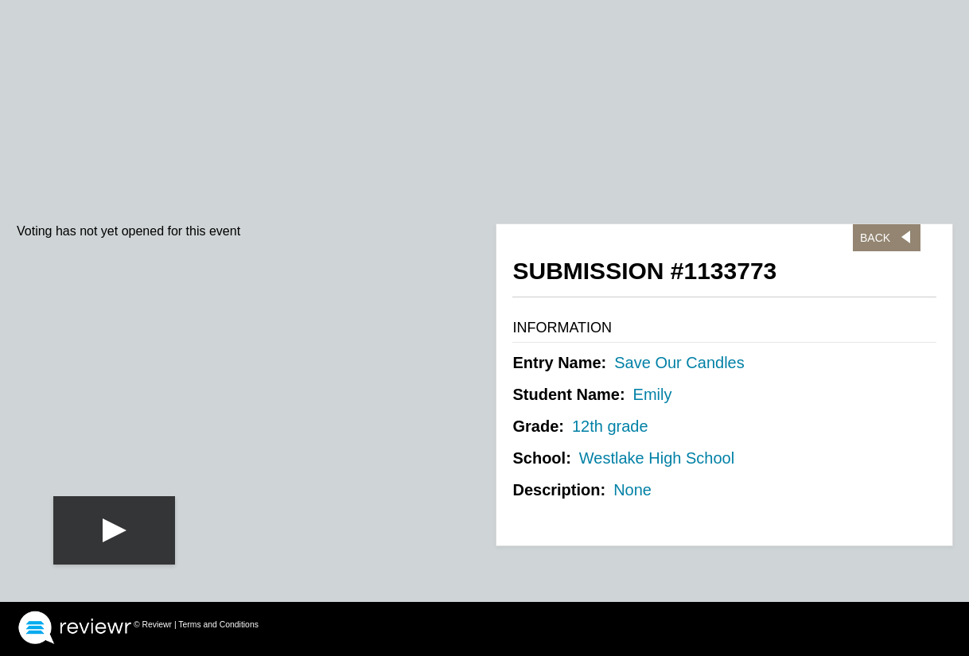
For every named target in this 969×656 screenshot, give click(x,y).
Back (875, 237)
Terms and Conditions (218, 624)
